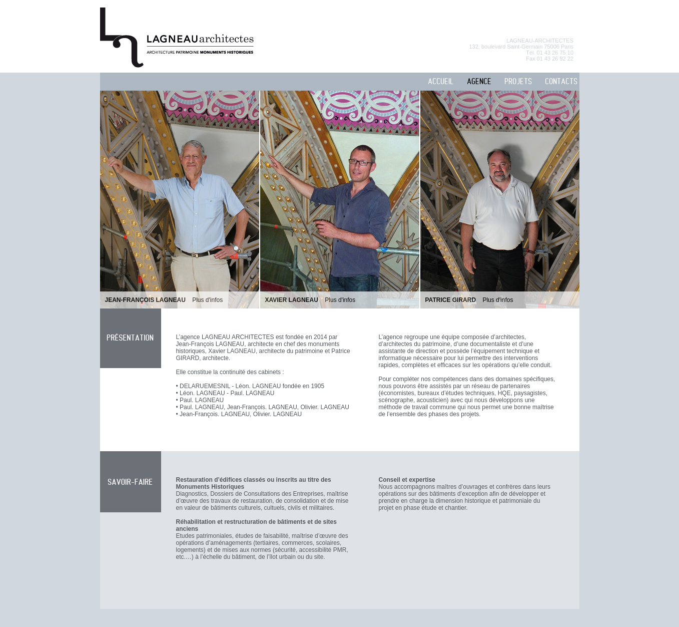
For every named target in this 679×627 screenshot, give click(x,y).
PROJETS (518, 82)
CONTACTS (561, 82)
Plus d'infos (207, 299)
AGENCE (479, 82)
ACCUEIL (441, 82)
